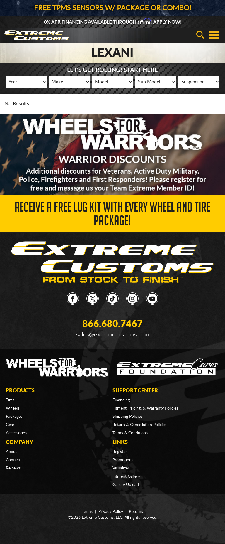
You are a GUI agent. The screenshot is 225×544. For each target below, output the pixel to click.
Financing (121, 400)
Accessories (16, 433)
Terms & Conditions (130, 433)
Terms (87, 512)
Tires (10, 400)
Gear (10, 425)
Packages (14, 417)
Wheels (12, 408)
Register (119, 452)
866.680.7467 (112, 324)
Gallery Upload (125, 485)
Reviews (13, 468)
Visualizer (120, 468)
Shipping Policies (127, 417)
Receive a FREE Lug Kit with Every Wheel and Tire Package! (112, 215)
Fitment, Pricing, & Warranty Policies (145, 408)
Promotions (122, 460)
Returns (136, 512)
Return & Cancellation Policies (139, 425)
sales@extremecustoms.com (112, 335)
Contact (13, 460)
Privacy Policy (110, 512)
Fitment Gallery (126, 476)
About (11, 452)
